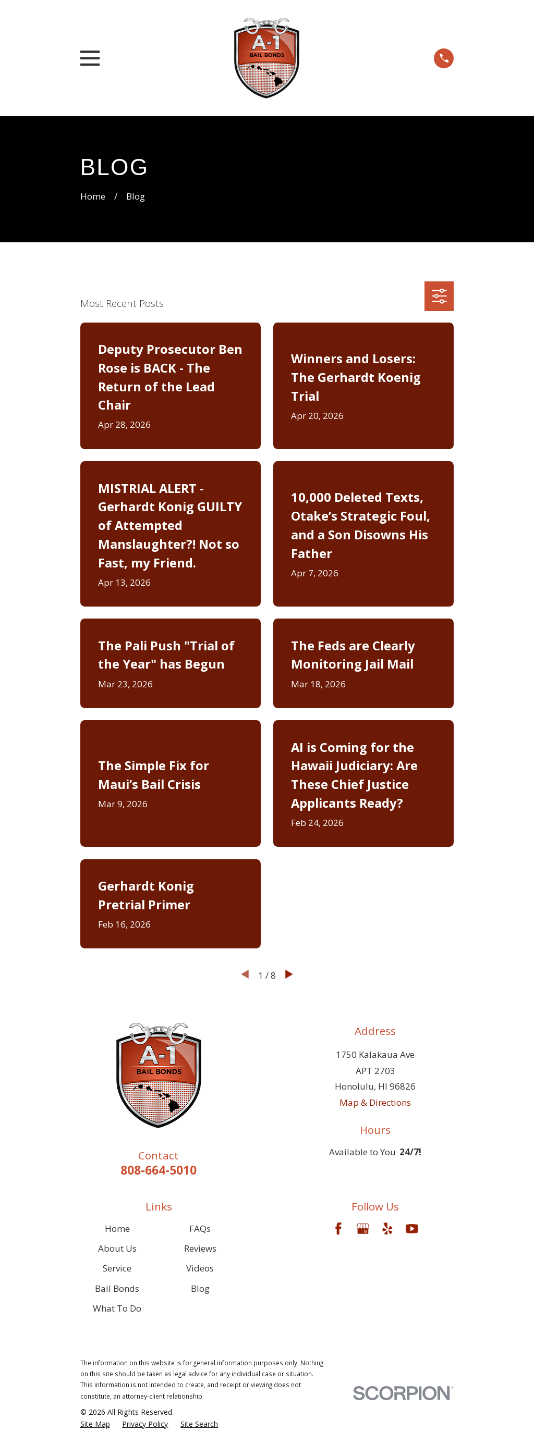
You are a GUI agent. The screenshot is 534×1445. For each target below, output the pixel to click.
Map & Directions (375, 1102)
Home (117, 1228)
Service (117, 1268)
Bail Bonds (117, 1288)
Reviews (200, 1248)
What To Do (117, 1308)
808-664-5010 (158, 1170)
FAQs (200, 1228)
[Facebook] (338, 1228)
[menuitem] (95, 1424)
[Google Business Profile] (363, 1228)
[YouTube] (412, 1228)
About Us (117, 1248)
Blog (200, 1288)
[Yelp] (387, 1228)
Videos (200, 1268)
